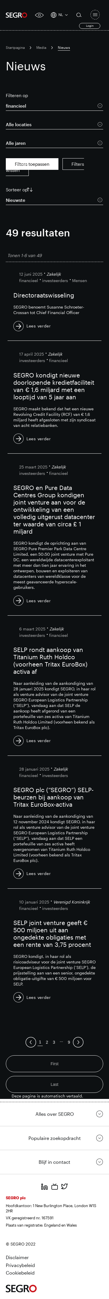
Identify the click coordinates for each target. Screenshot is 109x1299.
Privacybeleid (20, 1265)
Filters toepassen (32, 164)
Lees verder (38, 325)
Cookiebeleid (20, 1272)
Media (41, 47)
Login (90, 25)
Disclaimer (17, 1257)
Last (54, 1084)
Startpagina (15, 47)
